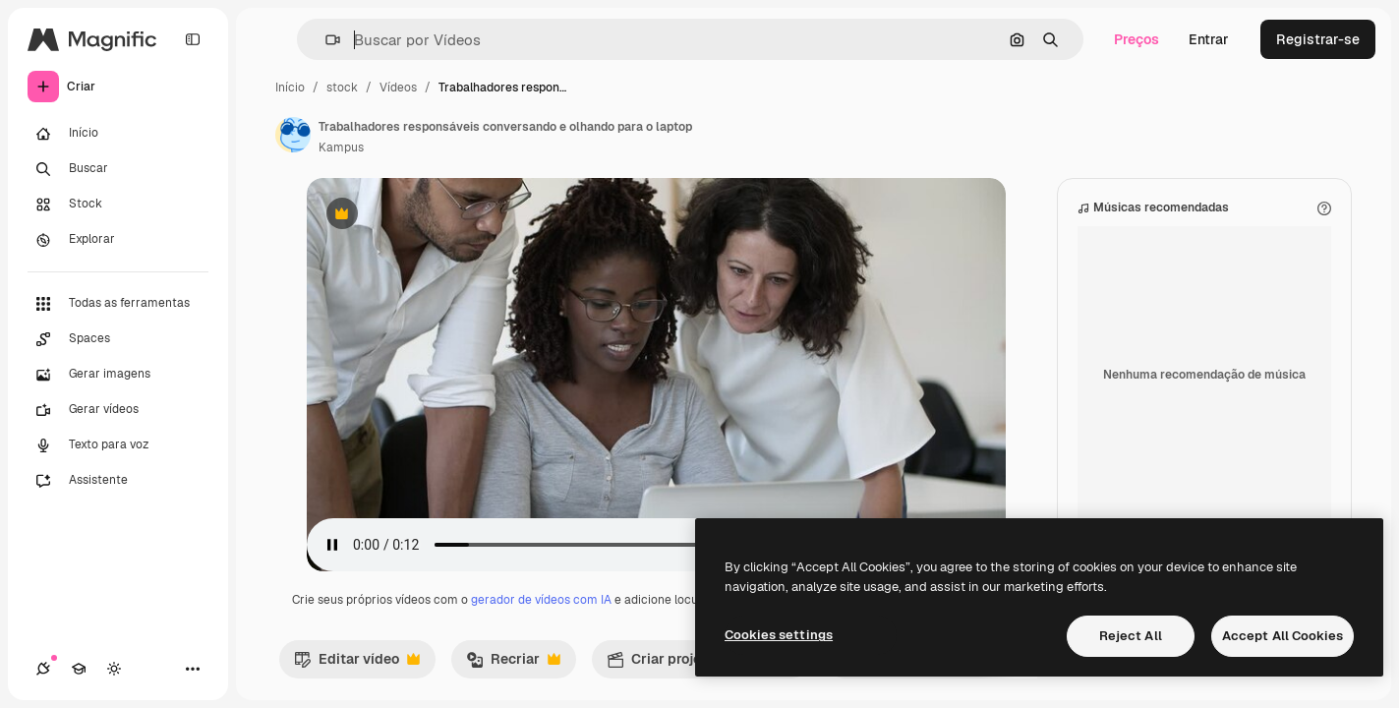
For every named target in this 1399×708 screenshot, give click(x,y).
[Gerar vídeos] (118, 410)
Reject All (1130, 635)
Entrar (1209, 39)
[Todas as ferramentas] (118, 304)
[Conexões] (43, 668)
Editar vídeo (357, 664)
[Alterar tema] (114, 668)
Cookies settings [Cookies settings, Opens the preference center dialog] (779, 634)
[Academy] (78, 668)
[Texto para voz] (118, 445)
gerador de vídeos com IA (541, 600)
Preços (1136, 39)
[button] (325, 39)
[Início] (118, 133)
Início (290, 87)
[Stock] (118, 204)
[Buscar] (118, 169)
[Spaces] (118, 339)
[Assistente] (118, 481)
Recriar (513, 664)
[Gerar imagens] (118, 374)
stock (342, 87)
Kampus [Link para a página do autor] (341, 147)
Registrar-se (1318, 39)
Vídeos (398, 87)
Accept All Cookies (1282, 635)
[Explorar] (118, 240)
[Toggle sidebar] (192, 39)
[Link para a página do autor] (293, 134)
